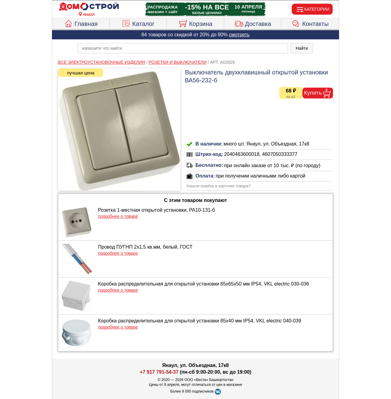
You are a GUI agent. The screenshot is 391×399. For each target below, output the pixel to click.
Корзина (195, 22)
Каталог (138, 22)
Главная (81, 22)
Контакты (310, 22)
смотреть (239, 34)
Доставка (252, 22)
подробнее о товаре (118, 216)
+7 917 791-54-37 (159, 372)
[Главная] (88, 7)
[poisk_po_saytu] (183, 48)
